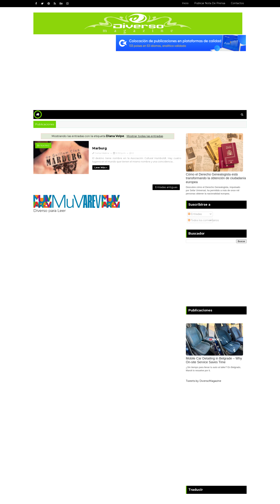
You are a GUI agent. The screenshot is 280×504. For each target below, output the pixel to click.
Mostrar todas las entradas (144, 135)
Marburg (94, 148)
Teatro (46, 145)
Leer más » (95, 167)
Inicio (183, 3)
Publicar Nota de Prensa (207, 3)
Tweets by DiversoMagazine (201, 380)
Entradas (193, 213)
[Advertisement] (140, 78)
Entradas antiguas (162, 186)
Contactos (235, 3)
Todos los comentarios (201, 219)
